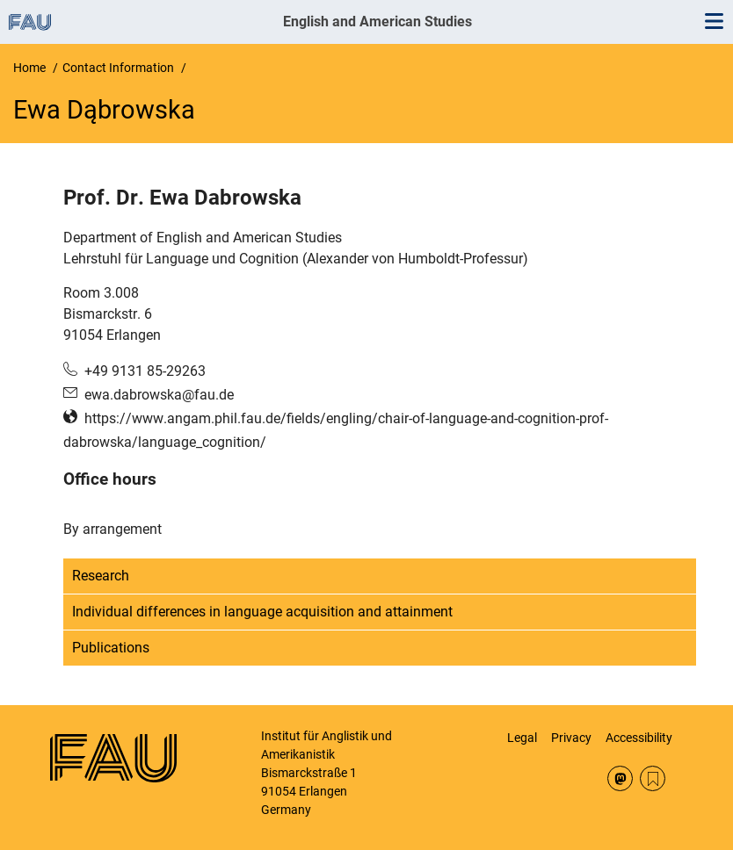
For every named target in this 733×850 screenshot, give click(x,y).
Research (100, 575)
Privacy (571, 738)
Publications (110, 647)
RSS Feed (652, 778)
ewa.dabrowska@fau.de (159, 394)
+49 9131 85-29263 (145, 371)
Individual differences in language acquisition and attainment (262, 611)
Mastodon (620, 778)
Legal (522, 738)
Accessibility (639, 738)
